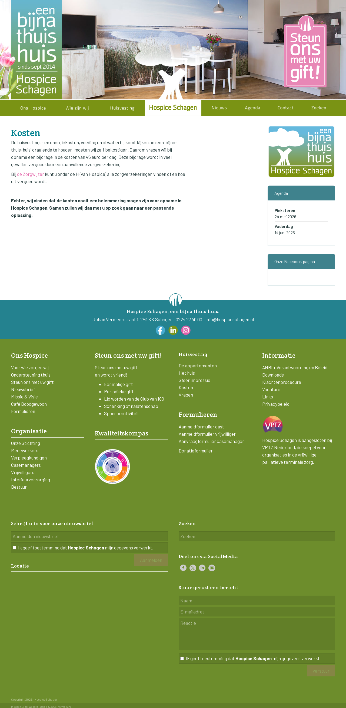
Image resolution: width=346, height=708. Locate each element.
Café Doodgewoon (29, 404)
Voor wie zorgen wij (30, 367)
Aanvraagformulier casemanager (211, 441)
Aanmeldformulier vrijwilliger (207, 434)
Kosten (186, 387)
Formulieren (23, 411)
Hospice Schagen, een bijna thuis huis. (173, 311)
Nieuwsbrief (23, 389)
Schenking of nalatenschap (131, 406)
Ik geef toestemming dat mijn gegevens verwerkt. (85, 547)
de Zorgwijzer (30, 174)
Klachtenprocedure (281, 382)
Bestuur (19, 486)
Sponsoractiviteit (121, 413)
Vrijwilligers (22, 472)
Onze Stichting (25, 443)
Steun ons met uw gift (32, 382)
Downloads (273, 374)
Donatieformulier (196, 450)
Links (267, 396)
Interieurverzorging (30, 479)
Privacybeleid (276, 404)
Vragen (186, 394)
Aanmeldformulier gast (201, 426)
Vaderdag (284, 226)
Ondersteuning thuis (31, 374)
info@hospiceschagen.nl (229, 319)
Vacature (271, 389)
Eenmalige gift (118, 384)
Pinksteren (285, 210)
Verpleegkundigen (29, 457)
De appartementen (198, 365)
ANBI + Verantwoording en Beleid (294, 367)
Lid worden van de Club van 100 (134, 398)
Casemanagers (26, 465)
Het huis (187, 372)
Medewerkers (24, 450)
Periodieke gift (119, 391)
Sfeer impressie (194, 380)
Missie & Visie (24, 396)
